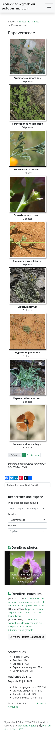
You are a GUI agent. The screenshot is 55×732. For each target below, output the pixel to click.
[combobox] (27, 508)
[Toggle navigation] (49, 6)
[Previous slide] (10, 569)
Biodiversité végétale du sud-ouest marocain (18, 6)
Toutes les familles (29, 21)
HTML (13, 729)
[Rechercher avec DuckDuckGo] (28, 485)
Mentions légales (27, 725)
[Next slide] (44, 569)
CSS (21, 729)
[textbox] (26, 508)
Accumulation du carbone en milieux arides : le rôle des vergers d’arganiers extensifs (26, 602)
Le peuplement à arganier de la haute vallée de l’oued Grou (26, 612)
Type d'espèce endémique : (23, 502)
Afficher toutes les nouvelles (27, 636)
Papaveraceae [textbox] (17, 519)
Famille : (12, 514)
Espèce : (12, 525)
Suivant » (35, 455)
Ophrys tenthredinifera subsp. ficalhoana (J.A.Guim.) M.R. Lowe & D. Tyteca (27, 578)
